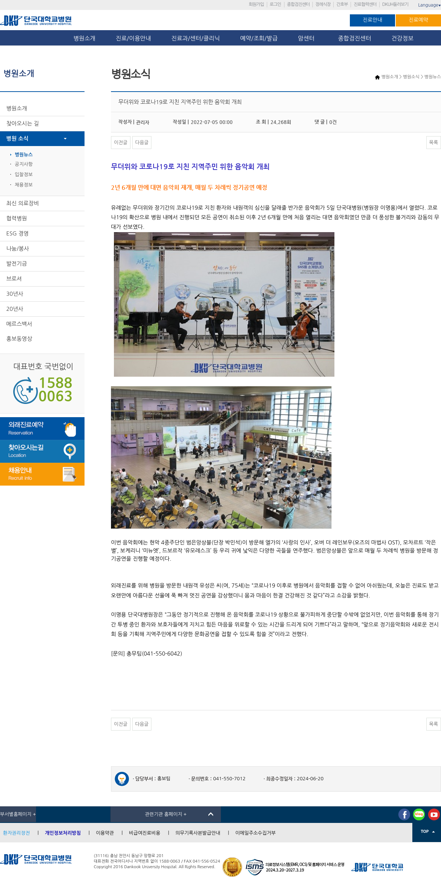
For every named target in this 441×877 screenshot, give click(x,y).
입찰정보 (24, 174)
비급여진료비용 (145, 833)
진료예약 (418, 19)
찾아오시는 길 (22, 123)
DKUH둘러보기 (395, 4)
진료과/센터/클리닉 (195, 38)
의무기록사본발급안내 (197, 833)
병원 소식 (17, 138)
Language (429, 5)
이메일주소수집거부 (255, 833)
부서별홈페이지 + (18, 814)
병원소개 (85, 38)
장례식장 (322, 4)
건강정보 (402, 38)
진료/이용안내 (133, 38)
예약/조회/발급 (258, 38)
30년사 (14, 294)
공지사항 (24, 164)
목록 (433, 142)
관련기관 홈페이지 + (166, 814)
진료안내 (372, 19)
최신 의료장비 (22, 203)
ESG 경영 (17, 233)
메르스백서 (19, 324)
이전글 (121, 142)
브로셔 (14, 278)
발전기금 (16, 263)
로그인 (275, 4)
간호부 (342, 4)
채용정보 (24, 184)
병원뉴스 (24, 154)
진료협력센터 (365, 4)
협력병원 (16, 218)
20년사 (14, 309)
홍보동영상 (19, 338)
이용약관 (105, 833)
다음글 (142, 142)
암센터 (308, 38)
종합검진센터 (298, 4)
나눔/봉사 (17, 248)
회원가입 (256, 4)
